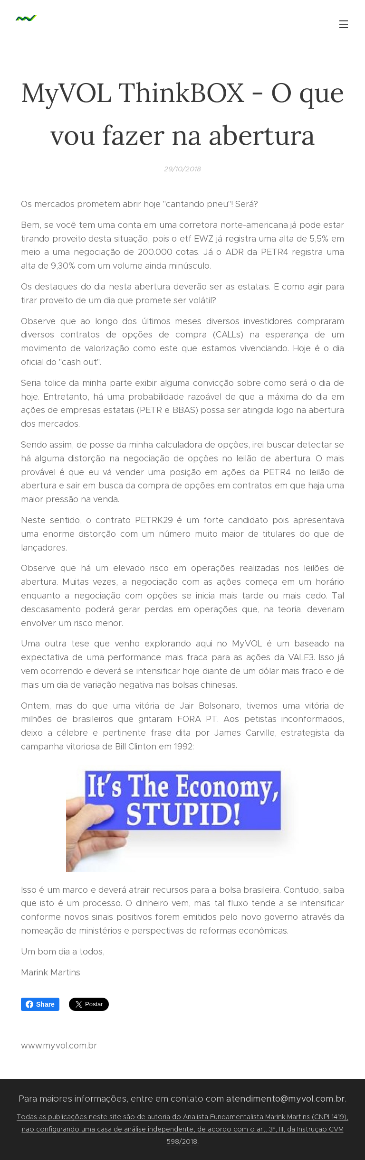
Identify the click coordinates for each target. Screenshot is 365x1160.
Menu (343, 24)
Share (40, 1004)
